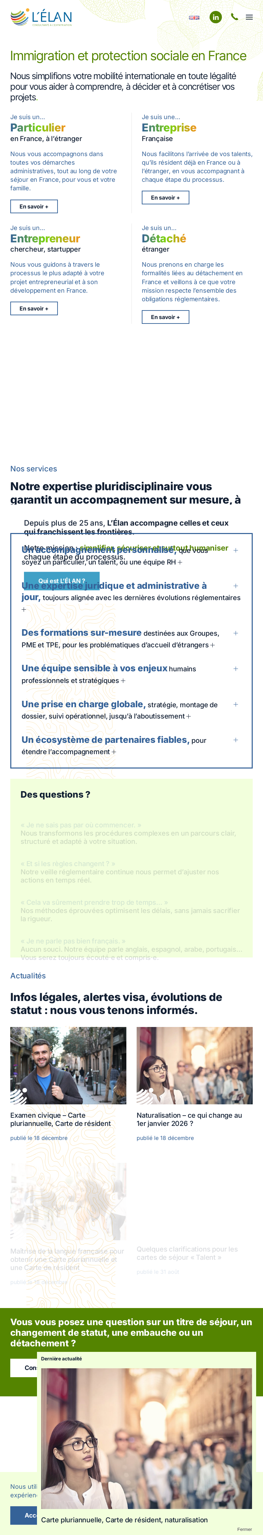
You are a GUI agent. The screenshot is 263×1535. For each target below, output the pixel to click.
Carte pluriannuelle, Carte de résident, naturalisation (124, 1520)
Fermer (244, 1529)
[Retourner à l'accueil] (41, 17)
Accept (35, 1515)
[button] (249, 17)
